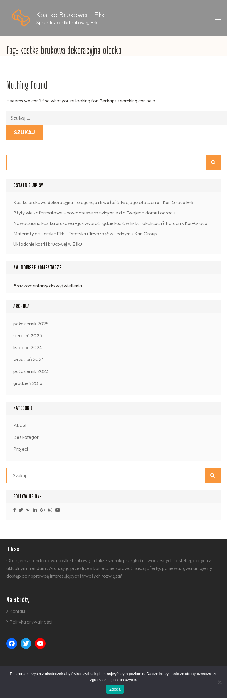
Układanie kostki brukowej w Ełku (47, 244)
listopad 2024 (27, 347)
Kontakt (17, 611)
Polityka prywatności (31, 622)
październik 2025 (31, 324)
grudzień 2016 (27, 383)
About (20, 425)
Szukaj (213, 162)
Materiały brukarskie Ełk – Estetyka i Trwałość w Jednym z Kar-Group (85, 234)
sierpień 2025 (27, 335)
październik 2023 (31, 371)
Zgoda (115, 689)
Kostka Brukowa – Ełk (70, 14)
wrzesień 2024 (28, 359)
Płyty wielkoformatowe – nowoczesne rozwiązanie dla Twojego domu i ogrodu (94, 213)
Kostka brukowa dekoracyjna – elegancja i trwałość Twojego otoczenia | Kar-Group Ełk (103, 202)
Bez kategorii (27, 437)
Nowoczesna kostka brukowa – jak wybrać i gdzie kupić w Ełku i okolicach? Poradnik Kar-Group (110, 223)
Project (20, 449)
